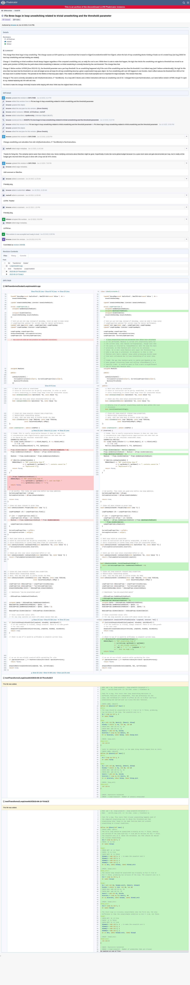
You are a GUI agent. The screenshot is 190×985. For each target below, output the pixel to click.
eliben (28, 190)
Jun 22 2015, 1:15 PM (33, 207)
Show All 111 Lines (50, 430)
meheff (9, 41)
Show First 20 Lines (37, 291)
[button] (188, 2)
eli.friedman (11, 39)
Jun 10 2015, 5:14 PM (44, 98)
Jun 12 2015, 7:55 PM (44, 163)
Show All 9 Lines (50, 386)
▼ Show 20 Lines (63, 291)
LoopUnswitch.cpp (16, 266)
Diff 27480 (32, 98)
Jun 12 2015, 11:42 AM (35, 148)
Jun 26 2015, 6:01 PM (33, 239)
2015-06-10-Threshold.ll (18, 271)
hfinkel (9, 44)
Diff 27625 (32, 163)
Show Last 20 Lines (63, 673)
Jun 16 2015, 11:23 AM (33, 179)
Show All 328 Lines (50, 620)
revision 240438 (19, 245)
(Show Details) (42, 108)
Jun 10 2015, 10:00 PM (166, 124)
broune (13, 25)
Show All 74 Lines (51, 291)
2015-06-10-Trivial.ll (16, 274)
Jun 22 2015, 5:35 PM (35, 219)
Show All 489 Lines (50, 673)
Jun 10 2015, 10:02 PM (44, 136)
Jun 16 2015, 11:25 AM (39, 190)
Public (17, 20)
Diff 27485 (32, 136)
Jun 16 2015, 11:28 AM (33, 195)
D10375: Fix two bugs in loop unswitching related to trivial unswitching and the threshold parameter (61, 120)
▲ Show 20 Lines (37, 430)
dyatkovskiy (29, 115)
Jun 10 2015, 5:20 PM (107, 120)
